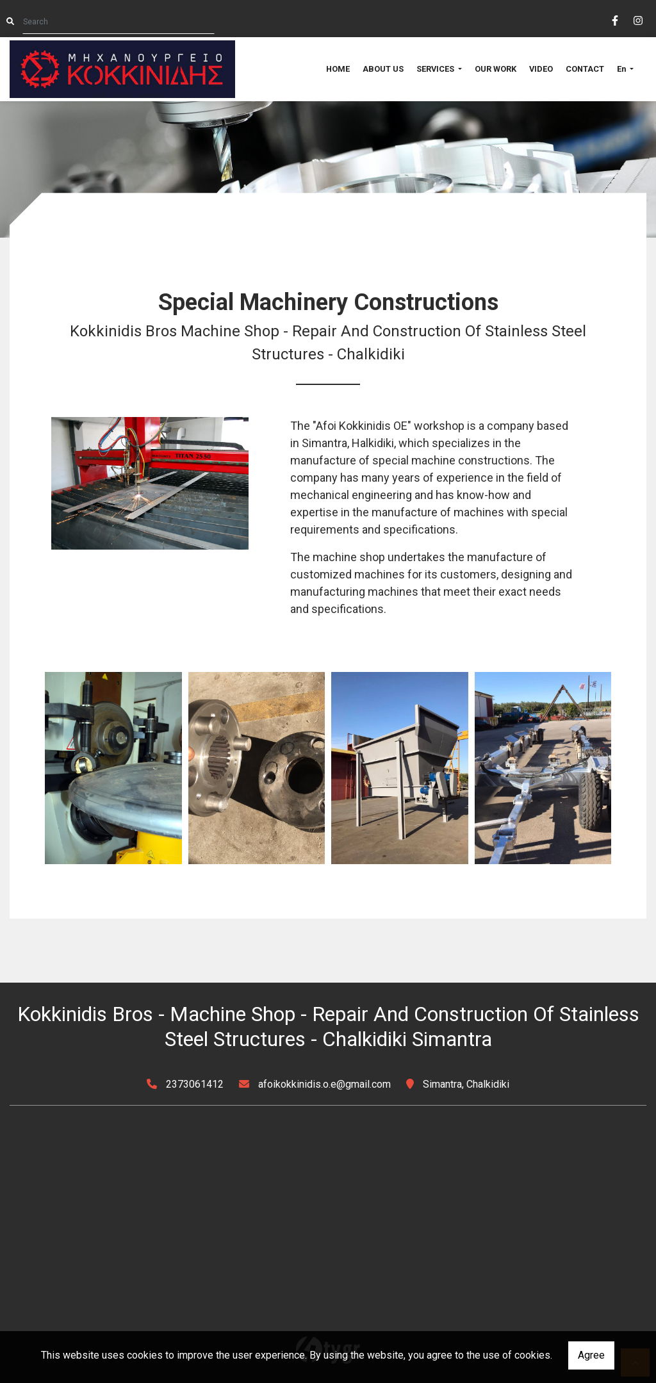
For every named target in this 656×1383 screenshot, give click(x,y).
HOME (338, 69)
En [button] (622, 69)
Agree (591, 1355)
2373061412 (195, 1084)
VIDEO (541, 69)
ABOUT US (383, 69)
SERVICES (436, 69)
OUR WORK (495, 69)
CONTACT (585, 69)
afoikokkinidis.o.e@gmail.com (324, 1084)
